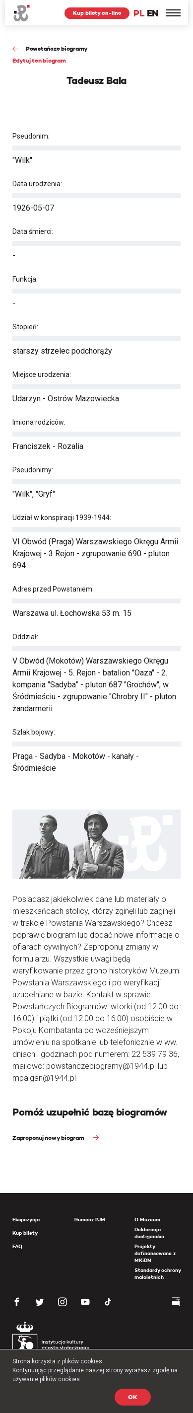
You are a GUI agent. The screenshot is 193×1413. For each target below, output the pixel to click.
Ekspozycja (26, 1219)
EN (152, 13)
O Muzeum (147, 1219)
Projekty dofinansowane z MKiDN (155, 1253)
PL (138, 13)
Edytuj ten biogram (39, 60)
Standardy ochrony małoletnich (157, 1273)
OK (132, 1397)
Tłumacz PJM (89, 1219)
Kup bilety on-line (97, 12)
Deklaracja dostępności (149, 1233)
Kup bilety (25, 1233)
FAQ (17, 1246)
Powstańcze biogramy (57, 48)
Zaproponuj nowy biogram (48, 1137)
